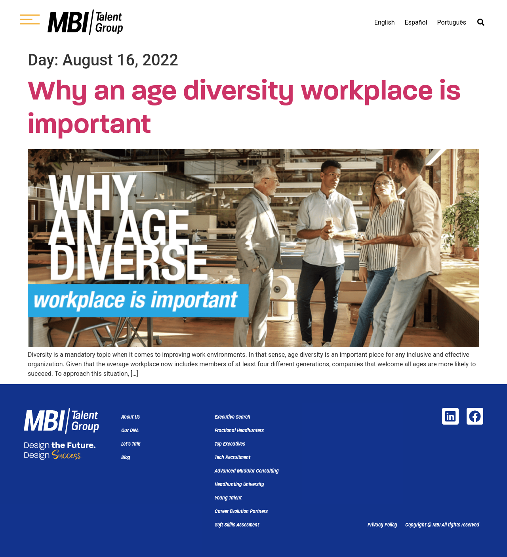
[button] (480, 22)
